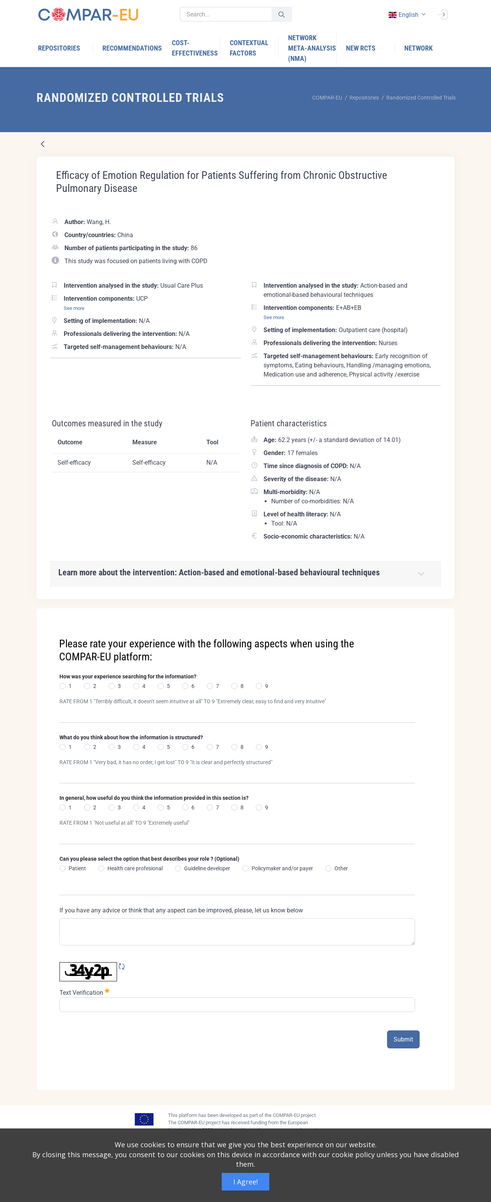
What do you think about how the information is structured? (131, 737)
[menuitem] (65, 48)
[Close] (443, 615)
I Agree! (245, 1181)
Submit (403, 1039)
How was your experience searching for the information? (127, 676)
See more (74, 308)
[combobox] (406, 14)
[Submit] (281, 14)
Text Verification (84, 991)
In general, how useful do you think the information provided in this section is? (154, 798)
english (403, 14)
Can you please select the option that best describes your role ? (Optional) (149, 859)
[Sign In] (443, 14)
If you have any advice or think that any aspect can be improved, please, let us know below (181, 910)
